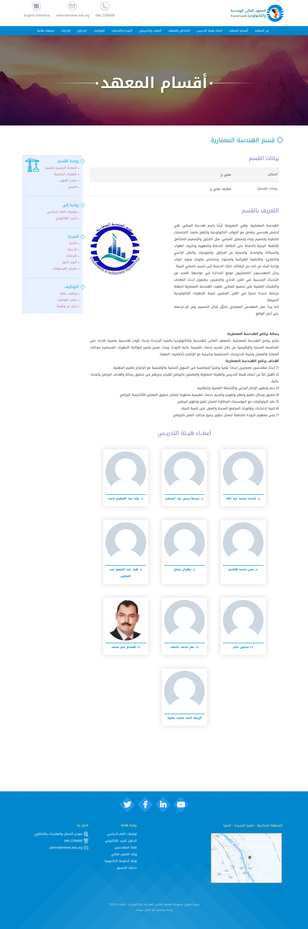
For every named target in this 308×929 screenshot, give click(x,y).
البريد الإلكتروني (66, 218)
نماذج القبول (68, 180)
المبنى (72, 187)
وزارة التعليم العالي (124, 854)
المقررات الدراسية (65, 174)
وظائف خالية (68, 293)
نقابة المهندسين (125, 847)
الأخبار (73, 243)
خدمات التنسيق (127, 868)
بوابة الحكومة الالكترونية (121, 861)
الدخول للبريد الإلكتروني (121, 840)
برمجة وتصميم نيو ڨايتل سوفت (154, 909)
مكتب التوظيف (67, 300)
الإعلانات (71, 256)
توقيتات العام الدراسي (62, 212)
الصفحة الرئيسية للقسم (61, 168)
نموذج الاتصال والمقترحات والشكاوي (61, 834)
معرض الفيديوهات (65, 268)
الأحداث (72, 249)
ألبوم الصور (69, 262)
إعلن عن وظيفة (67, 306)
